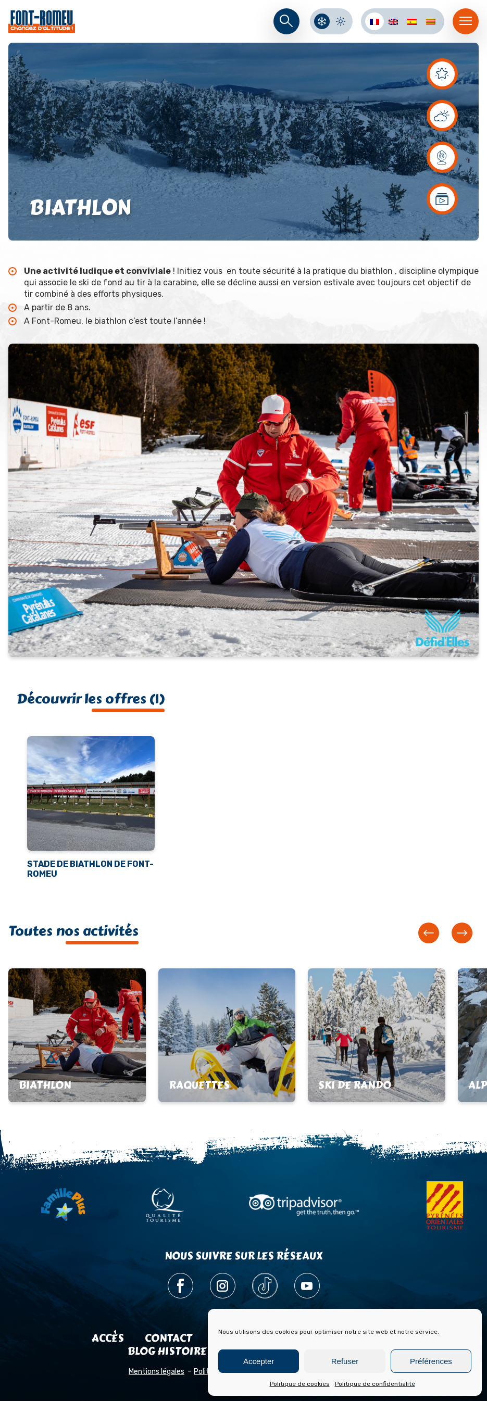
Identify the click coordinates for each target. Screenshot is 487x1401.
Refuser (345, 1361)
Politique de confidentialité (375, 1383)
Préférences (431, 1361)
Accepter (258, 1361)
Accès (108, 1338)
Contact (168, 1338)
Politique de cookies (300, 1383)
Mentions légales (156, 1371)
